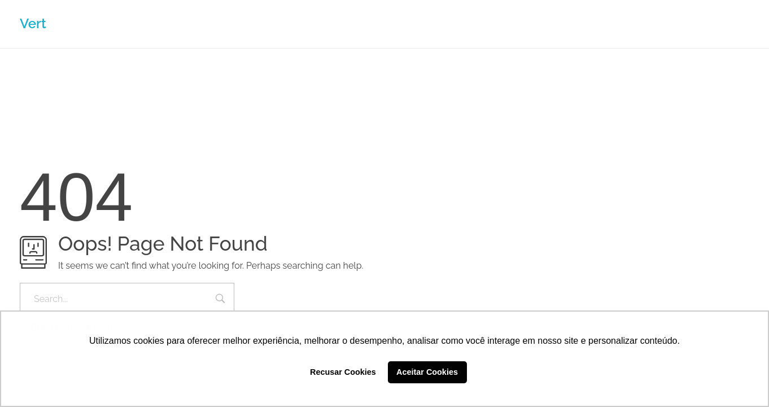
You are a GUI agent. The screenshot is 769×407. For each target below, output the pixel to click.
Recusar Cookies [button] (343, 372)
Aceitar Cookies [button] (427, 372)
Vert (33, 23)
